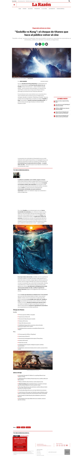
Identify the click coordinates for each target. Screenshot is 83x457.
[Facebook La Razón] (36, 44)
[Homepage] (41, 4)
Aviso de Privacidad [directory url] (40, 455)
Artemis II (38, 1)
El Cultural (44, 8)
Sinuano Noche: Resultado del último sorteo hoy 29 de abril (62, 116)
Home (20, 8)
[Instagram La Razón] (62, 445)
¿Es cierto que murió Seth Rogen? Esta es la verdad (63, 105)
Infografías (37, 8)
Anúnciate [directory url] (39, 452)
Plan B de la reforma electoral (31, 1)
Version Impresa (60, 8)
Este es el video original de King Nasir (62, 101)
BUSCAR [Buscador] (67, 452)
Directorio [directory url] (38, 450)
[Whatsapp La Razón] (43, 44)
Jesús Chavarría (23, 81)
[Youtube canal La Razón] (67, 445)
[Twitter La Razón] (39, 44)
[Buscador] (69, 1)
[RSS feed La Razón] (64, 445)
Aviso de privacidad (19, 449)
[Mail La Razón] (46, 44)
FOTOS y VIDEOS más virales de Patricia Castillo (62, 109)
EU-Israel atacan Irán (21, 1)
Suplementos (52, 8)
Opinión (24, 8)
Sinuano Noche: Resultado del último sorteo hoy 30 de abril (62, 112)
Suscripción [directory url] (39, 453)
